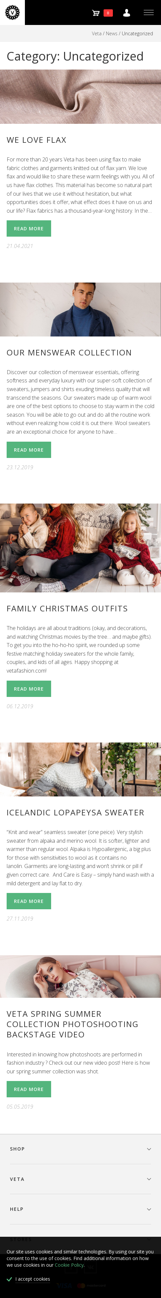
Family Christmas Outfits (67, 608)
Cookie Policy (69, 1265)
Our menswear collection (69, 352)
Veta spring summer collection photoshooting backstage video (73, 1024)
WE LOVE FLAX (37, 139)
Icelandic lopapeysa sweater (76, 812)
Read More (29, 228)
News (112, 33)
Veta (97, 33)
